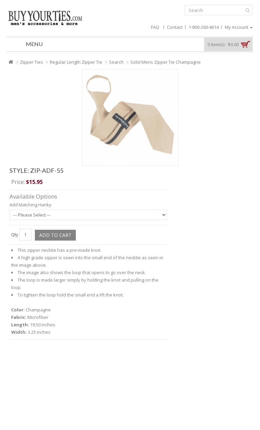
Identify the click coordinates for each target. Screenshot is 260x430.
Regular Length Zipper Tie (76, 62)
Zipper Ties (31, 62)
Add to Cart (55, 235)
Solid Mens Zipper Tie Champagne (165, 62)
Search (116, 62)
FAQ (155, 27)
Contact (174, 27)
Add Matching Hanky (30, 205)
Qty (14, 234)
